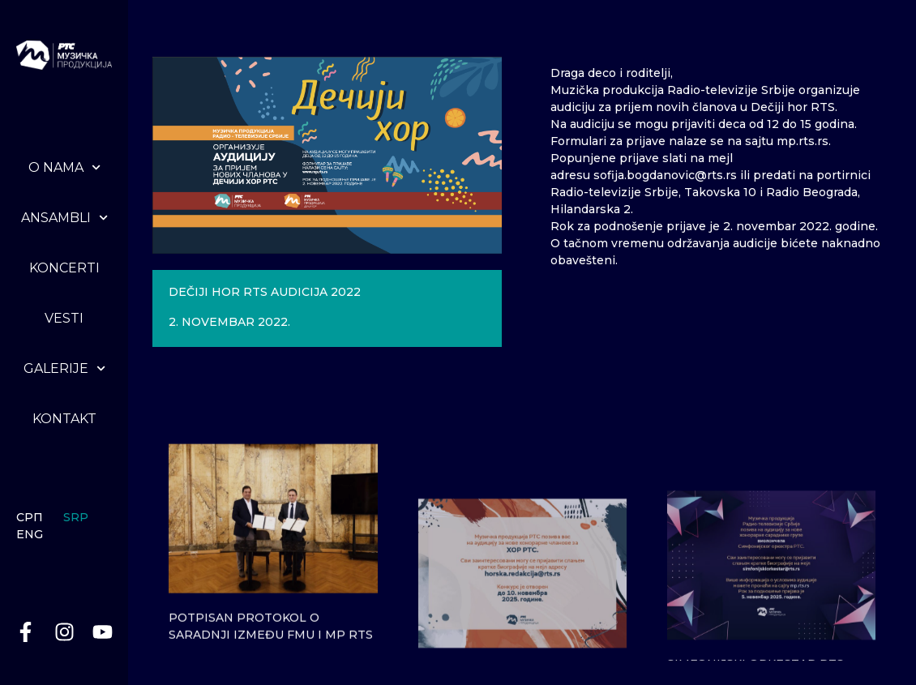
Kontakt (64, 418)
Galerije (64, 368)
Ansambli (64, 217)
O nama (64, 167)
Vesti (64, 318)
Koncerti (64, 268)
